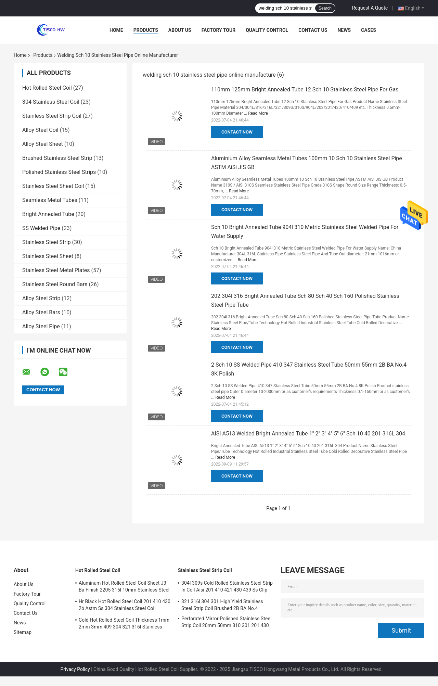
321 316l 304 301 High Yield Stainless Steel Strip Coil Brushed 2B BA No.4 (222, 605)
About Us (179, 30)
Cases (368, 30)
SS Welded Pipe (41, 228)
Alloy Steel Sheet (42, 144)
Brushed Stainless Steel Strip (57, 158)
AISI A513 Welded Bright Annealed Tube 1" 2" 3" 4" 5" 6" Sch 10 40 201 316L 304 (308, 433)
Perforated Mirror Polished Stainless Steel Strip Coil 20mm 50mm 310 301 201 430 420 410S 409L (226, 623)
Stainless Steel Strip (46, 242)
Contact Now (237, 132)
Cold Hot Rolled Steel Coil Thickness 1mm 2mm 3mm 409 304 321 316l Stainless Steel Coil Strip (124, 624)
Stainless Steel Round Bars (55, 284)
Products (145, 30)
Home (116, 30)
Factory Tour (219, 30)
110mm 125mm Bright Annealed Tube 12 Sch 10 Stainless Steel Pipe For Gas (304, 89)
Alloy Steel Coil (40, 130)
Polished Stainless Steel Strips (59, 172)
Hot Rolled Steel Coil (47, 88)
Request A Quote (370, 8)
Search (325, 8)
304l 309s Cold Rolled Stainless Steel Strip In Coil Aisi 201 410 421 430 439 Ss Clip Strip (227, 587)
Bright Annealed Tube (48, 214)
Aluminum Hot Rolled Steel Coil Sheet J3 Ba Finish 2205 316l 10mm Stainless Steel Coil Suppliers (124, 587)
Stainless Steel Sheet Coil (53, 186)
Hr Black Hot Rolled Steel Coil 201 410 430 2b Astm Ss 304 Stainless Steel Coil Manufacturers (124, 606)
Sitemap (22, 632)
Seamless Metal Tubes (49, 200)
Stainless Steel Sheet (47, 256)
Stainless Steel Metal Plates (56, 270)
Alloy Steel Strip (41, 298)
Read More (258, 113)
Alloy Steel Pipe (41, 326)
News (344, 30)
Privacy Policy (75, 669)
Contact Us (312, 30)
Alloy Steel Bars (41, 312)
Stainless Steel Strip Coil (51, 116)
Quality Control (267, 30)
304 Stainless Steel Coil (50, 102)
